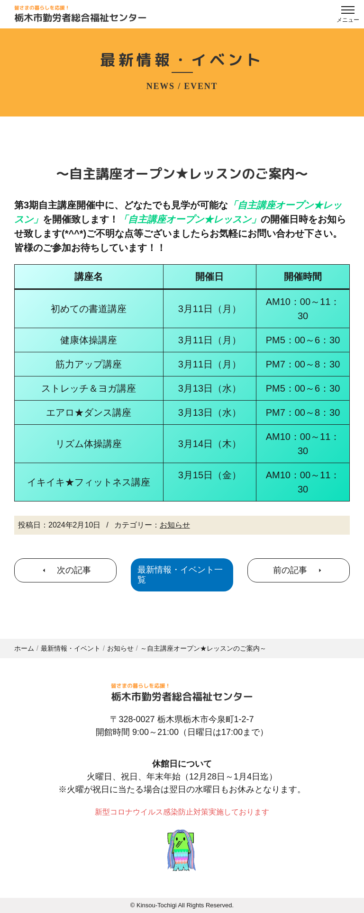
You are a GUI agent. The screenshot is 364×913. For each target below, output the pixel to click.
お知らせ (175, 525)
